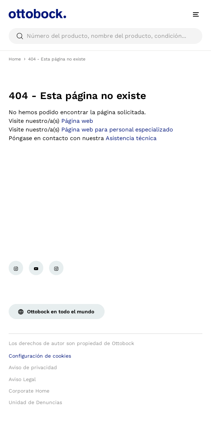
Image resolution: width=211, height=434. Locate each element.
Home (15, 59)
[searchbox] (105, 36)
